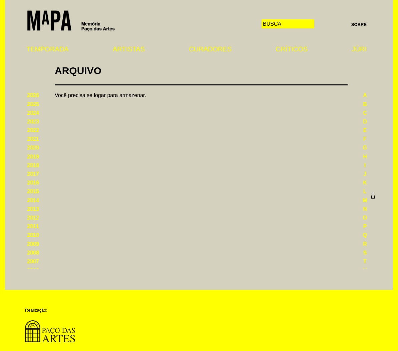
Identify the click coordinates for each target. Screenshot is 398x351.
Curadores (210, 49)
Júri (359, 49)
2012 (33, 218)
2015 (33, 191)
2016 (33, 183)
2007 (33, 261)
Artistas (129, 49)
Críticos (292, 49)
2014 (33, 200)
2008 (33, 253)
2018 (33, 165)
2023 (33, 121)
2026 (33, 95)
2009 (33, 244)
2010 (33, 235)
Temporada (47, 49)
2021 (33, 139)
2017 (33, 174)
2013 (33, 209)
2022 (33, 130)
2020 (33, 147)
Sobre (359, 24)
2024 (33, 113)
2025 (33, 104)
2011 (33, 226)
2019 (33, 156)
